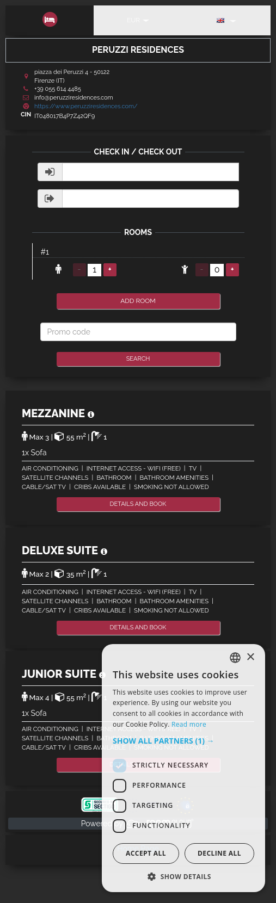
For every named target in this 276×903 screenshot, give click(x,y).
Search (138, 358)
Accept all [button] (146, 853)
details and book (138, 504)
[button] (183, 740)
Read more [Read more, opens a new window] (188, 724)
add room (138, 301)
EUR (138, 20)
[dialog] (183, 768)
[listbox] (235, 657)
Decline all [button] (219, 853)
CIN (26, 114)
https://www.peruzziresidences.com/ (86, 106)
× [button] (250, 657)
